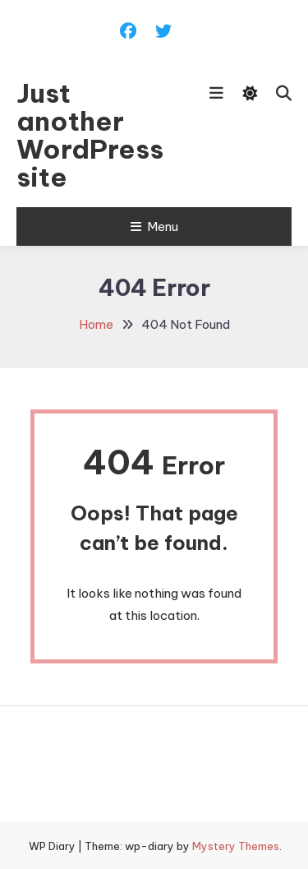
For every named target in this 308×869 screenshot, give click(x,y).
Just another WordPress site (89, 135)
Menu (154, 226)
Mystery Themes (235, 846)
